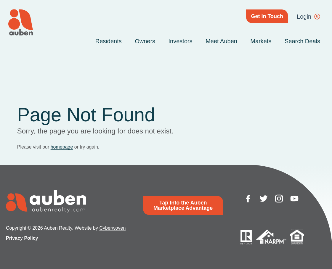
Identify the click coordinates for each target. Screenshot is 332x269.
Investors (181, 41)
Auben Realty (20, 22)
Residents (108, 41)
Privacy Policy (22, 238)
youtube (294, 198)
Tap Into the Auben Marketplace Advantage (183, 205)
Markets (260, 41)
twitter (263, 198)
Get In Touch (267, 16)
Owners (145, 41)
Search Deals (302, 41)
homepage (62, 146)
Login (304, 16)
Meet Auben (221, 41)
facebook (248, 198)
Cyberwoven (112, 228)
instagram (279, 198)
